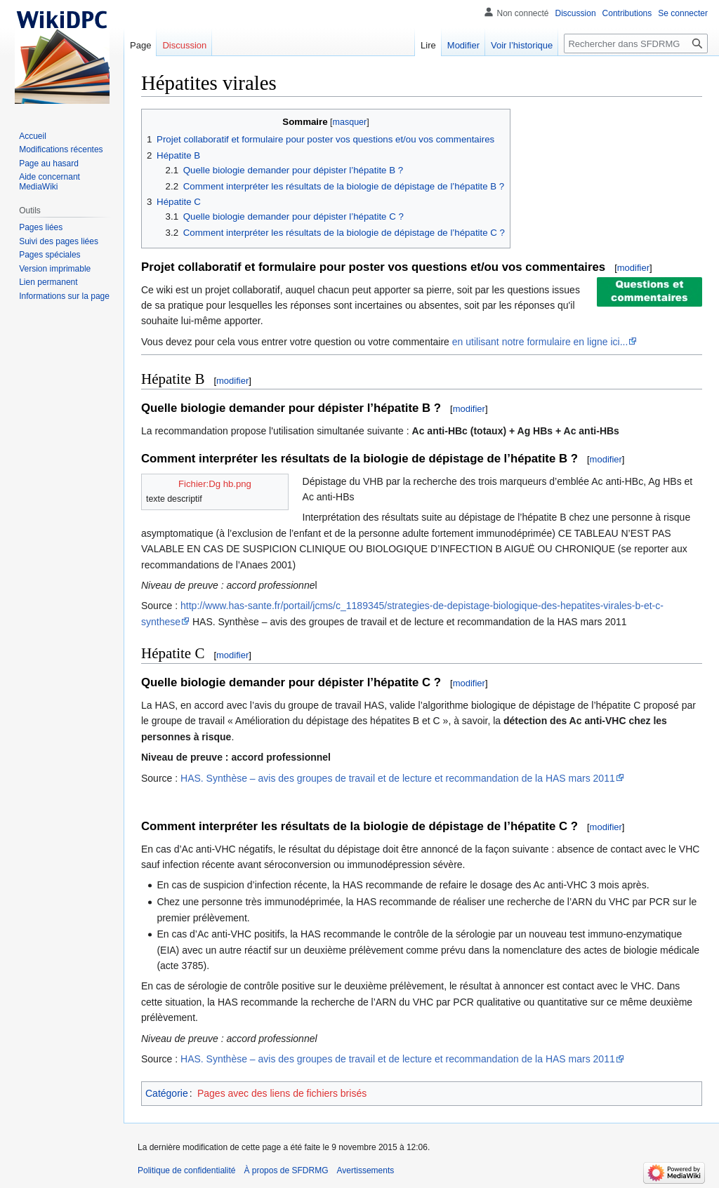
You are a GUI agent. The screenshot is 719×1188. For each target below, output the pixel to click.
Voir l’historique (522, 45)
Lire (428, 45)
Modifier (463, 45)
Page (140, 45)
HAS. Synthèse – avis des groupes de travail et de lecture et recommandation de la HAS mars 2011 (397, 778)
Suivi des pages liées (58, 241)
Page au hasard (49, 163)
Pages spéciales (49, 255)
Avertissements (365, 1170)
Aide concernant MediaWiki (49, 182)
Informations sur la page (64, 296)
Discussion (575, 13)
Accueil (32, 136)
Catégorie (166, 1093)
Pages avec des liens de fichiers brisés (282, 1093)
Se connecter (683, 13)
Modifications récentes (61, 149)
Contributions (627, 13)
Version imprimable (55, 269)
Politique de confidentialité (186, 1170)
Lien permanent (48, 282)
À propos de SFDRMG (286, 1170)
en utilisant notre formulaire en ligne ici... (540, 341)
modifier (633, 267)
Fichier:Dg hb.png (214, 484)
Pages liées (40, 227)
